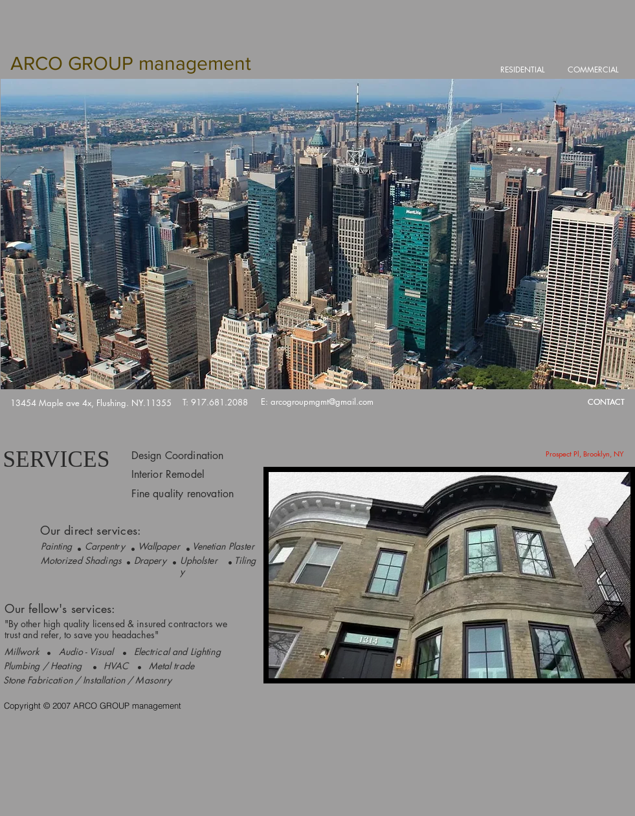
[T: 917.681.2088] (215, 402)
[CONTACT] (606, 402)
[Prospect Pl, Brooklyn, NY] (585, 453)
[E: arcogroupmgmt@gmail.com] (317, 402)
